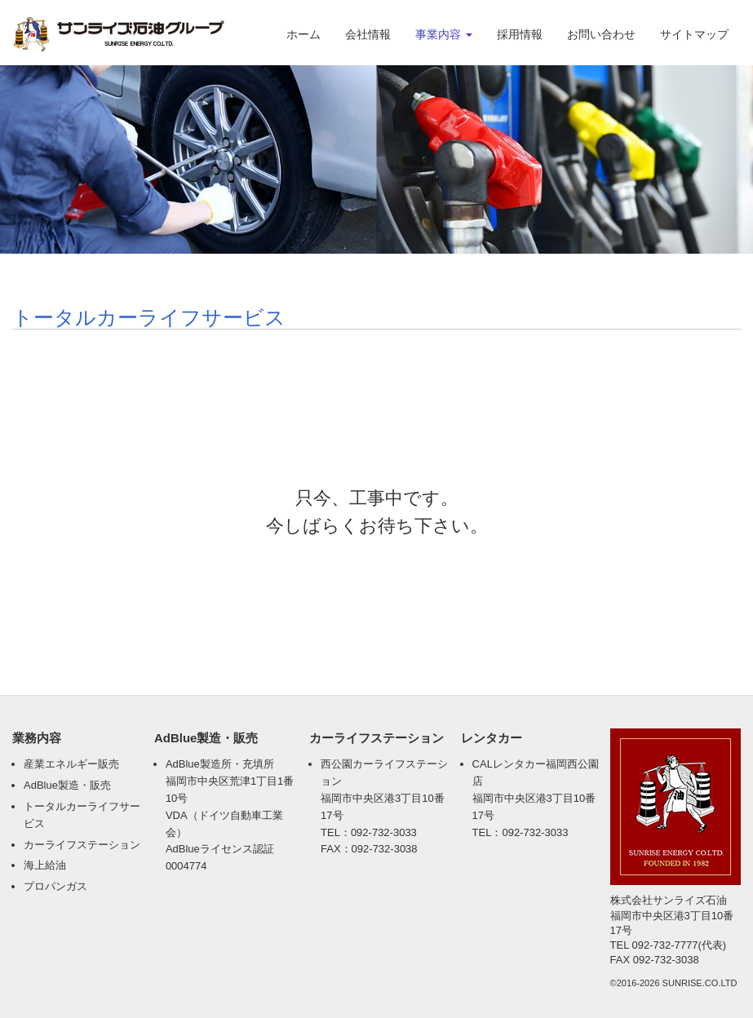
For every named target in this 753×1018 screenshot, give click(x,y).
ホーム (303, 34)
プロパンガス (55, 886)
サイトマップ (694, 34)
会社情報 (368, 34)
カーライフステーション (82, 845)
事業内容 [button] (443, 34)
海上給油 (45, 865)
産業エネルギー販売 (71, 764)
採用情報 (520, 34)
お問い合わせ (601, 34)
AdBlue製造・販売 (67, 785)
